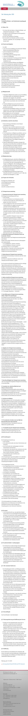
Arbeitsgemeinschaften (8, 711)
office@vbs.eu (6, 698)
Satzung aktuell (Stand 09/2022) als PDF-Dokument (14, 664)
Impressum (5, 679)
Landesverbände (7, 714)
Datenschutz (12, 679)
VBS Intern (19, 679)
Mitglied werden (7, 712)
